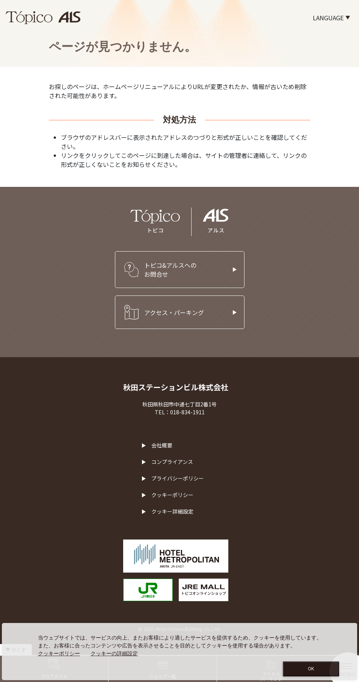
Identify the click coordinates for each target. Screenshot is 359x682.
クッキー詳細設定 (172, 511)
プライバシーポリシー (177, 478)
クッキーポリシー (172, 495)
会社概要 (161, 445)
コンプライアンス (172, 461)
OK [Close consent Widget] (311, 668)
